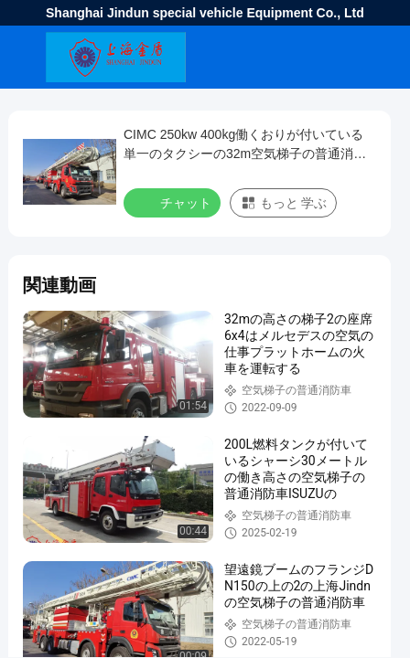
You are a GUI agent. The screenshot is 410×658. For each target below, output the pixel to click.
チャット (173, 202)
